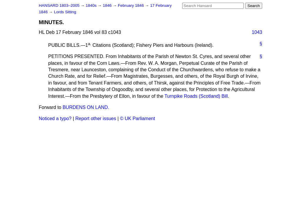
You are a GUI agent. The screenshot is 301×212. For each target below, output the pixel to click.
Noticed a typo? (55, 118)
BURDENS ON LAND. (86, 107)
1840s (92, 5)
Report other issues (95, 118)
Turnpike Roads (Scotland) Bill (196, 96)
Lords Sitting (65, 12)
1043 (257, 32)
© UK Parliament (137, 118)
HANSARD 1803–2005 (59, 5)
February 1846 (131, 5)
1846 (108, 5)
